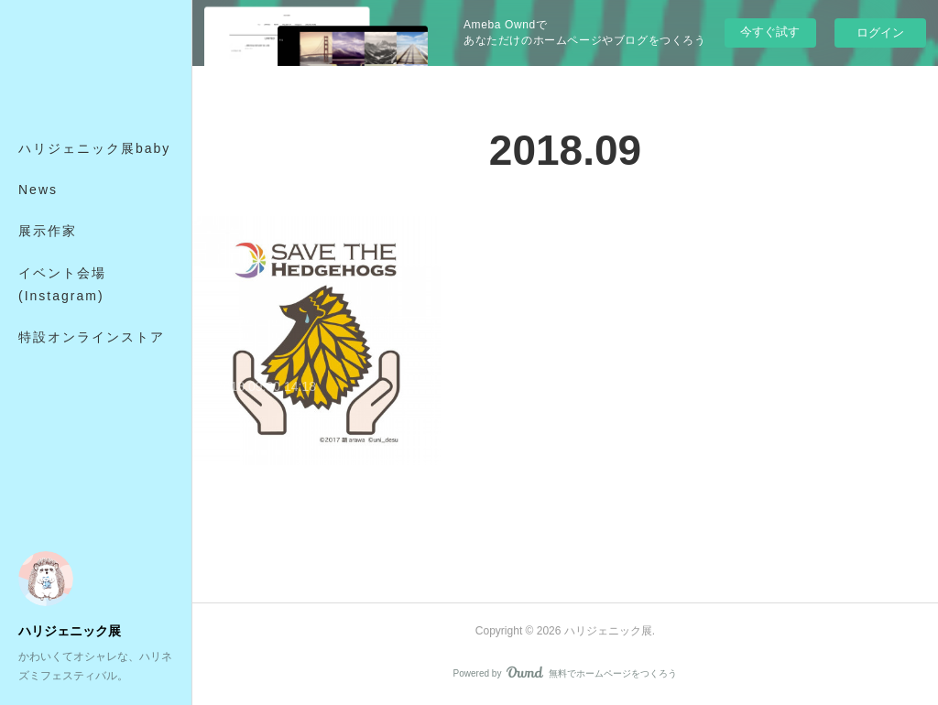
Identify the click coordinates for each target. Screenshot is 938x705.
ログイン (880, 32)
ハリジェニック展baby (94, 148)
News (38, 189)
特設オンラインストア (91, 337)
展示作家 (47, 230)
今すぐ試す (770, 31)
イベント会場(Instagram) (62, 284)
